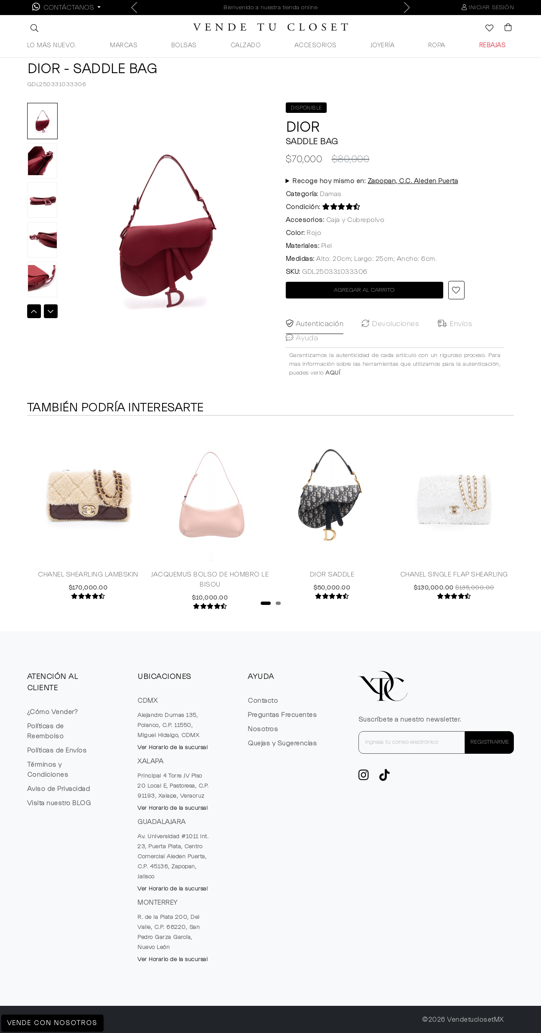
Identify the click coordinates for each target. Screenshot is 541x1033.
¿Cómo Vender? (52, 712)
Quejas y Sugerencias (282, 743)
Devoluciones (390, 356)
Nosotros (263, 729)
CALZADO (246, 45)
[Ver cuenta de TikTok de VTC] (384, 777)
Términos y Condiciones (48, 769)
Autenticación (315, 356)
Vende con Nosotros (53, 1023)
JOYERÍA (383, 45)
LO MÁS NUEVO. (51, 45)
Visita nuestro (59, 803)
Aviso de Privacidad (58, 789)
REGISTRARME (489, 742)
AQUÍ (332, 405)
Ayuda (302, 370)
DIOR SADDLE (332, 588)
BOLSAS (184, 45)
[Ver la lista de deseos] (485, 28)
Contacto (263, 700)
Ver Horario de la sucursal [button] (172, 747)
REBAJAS (492, 45)
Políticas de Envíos (57, 750)
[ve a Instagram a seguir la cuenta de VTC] (363, 777)
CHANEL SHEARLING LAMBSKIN (88, 588)
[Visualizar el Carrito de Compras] (504, 28)
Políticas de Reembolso (45, 731)
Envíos (454, 356)
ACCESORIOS (316, 45)
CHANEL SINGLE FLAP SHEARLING (454, 588)
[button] (33, 28)
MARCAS (123, 45)
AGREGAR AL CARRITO (364, 290)
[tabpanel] (88, 525)
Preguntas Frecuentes (282, 715)
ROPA (436, 45)
